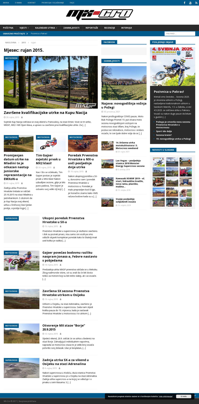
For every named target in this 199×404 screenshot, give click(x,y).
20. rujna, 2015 (44, 167)
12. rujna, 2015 (51, 333)
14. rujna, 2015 (51, 264)
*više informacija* (166, 396)
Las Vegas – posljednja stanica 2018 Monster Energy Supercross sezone (130, 163)
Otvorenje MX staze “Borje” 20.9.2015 (63, 327)
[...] (140, 133)
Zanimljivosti (71, 27)
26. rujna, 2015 (12, 117)
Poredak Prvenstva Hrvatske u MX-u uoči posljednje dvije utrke (83, 161)
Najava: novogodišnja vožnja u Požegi (124, 105)
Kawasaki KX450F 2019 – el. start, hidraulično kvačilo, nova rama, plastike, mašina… (130, 182)
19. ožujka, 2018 (124, 190)
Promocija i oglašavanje (53, 3)
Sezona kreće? (164, 134)
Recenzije (109, 27)
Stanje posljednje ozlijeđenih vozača (126, 200)
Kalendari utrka (45, 27)
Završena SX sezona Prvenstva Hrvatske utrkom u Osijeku (65, 293)
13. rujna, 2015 (51, 299)
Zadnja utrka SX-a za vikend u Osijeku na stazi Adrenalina (65, 362)
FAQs (72, 3)
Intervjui (126, 27)
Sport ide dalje (164, 130)
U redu (184, 396)
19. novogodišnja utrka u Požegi (173, 138)
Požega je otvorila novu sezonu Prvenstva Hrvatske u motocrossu (173, 124)
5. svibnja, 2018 (124, 169)
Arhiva (6, 3)
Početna (8, 27)
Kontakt (32, 3)
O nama (18, 3)
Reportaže (92, 27)
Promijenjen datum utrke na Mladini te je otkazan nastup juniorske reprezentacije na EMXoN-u (18, 167)
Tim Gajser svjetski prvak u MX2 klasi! (48, 159)
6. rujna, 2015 (51, 367)
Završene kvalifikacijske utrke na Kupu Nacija (45, 112)
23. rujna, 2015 (12, 183)
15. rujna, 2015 (51, 226)
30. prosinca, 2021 (112, 111)
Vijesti (23, 27)
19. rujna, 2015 (77, 171)
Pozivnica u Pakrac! (169, 91)
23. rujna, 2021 (123, 151)
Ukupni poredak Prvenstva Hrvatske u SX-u (63, 220)
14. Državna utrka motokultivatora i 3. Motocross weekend (127, 145)
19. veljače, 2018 (124, 205)
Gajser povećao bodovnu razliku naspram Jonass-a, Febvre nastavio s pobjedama (69, 256)
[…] (83, 124)
